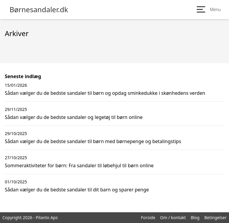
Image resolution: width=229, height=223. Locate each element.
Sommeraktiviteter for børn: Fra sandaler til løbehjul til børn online (79, 165)
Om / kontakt (173, 217)
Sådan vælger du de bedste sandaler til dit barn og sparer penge (77, 189)
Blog (195, 217)
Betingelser (215, 217)
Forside (148, 217)
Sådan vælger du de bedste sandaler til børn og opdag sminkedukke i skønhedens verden (105, 93)
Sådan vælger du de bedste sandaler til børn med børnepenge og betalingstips (93, 141)
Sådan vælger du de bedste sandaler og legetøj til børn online (74, 117)
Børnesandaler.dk (39, 9)
